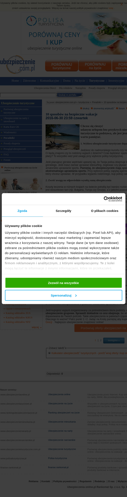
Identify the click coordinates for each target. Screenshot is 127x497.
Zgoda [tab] (22, 211)
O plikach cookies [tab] (104, 211)
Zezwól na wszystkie (63, 283)
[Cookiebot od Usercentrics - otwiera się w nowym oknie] (103, 199)
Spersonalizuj (64, 295)
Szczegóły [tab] (63, 211)
